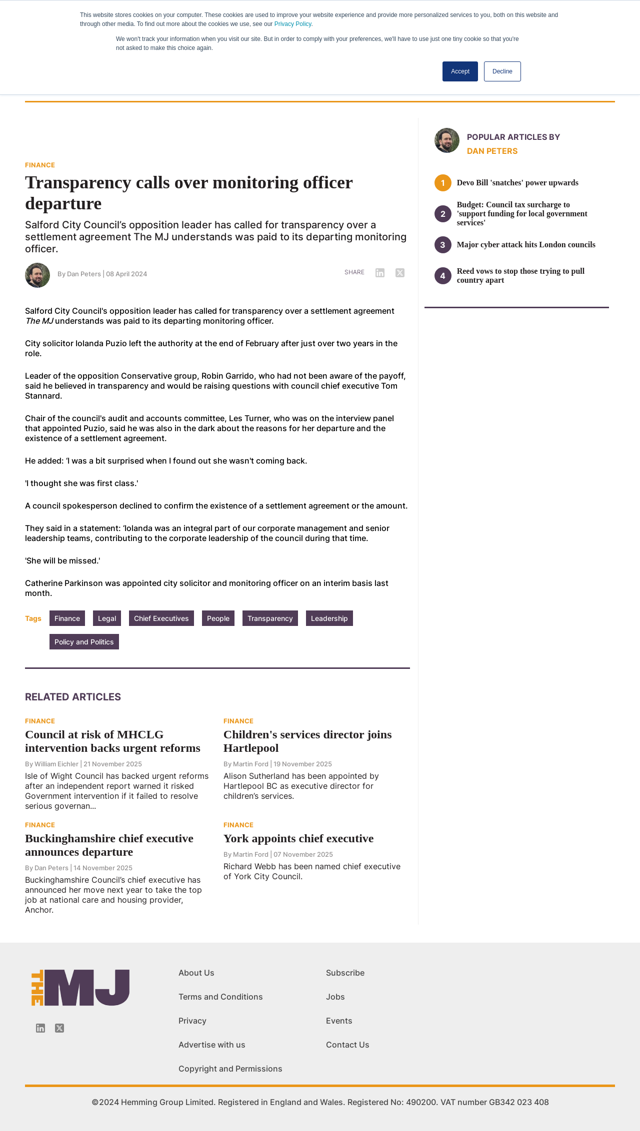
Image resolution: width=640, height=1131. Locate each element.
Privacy (192, 1021)
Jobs (335, 997)
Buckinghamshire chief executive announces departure (109, 845)
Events (339, 1021)
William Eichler (56, 764)
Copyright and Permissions (230, 1069)
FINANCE (40, 165)
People (218, 618)
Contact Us (348, 1045)
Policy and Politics (84, 641)
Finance (67, 618)
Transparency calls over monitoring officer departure (188, 192)
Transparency (270, 618)
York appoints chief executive (299, 838)
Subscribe (345, 973)
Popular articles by (513, 137)
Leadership (329, 618)
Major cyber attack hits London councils (526, 244)
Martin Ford (250, 764)
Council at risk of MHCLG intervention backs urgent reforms (112, 741)
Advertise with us (212, 1045)
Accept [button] (460, 71)
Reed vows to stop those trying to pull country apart (521, 275)
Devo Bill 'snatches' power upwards (517, 182)
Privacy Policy (293, 23)
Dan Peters (84, 274)
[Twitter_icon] (59, 1028)
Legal (107, 618)
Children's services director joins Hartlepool (308, 741)
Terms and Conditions (220, 997)
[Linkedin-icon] (40, 1028)
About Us (196, 973)
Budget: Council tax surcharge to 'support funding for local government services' (522, 213)
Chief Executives (161, 618)
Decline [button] (502, 71)
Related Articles (73, 697)
